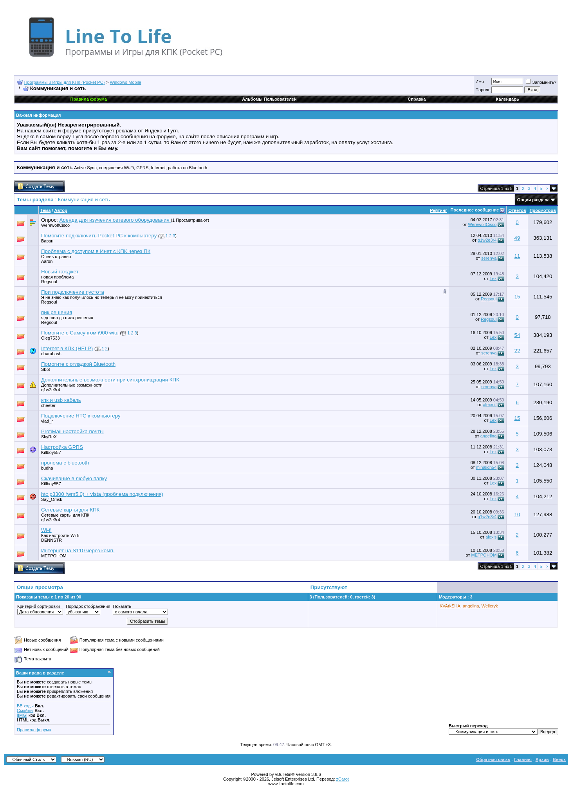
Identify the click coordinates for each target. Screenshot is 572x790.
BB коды (25, 705)
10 (517, 514)
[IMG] (22, 715)
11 (517, 256)
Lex (493, 278)
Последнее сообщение (475, 210)
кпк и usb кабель (61, 400)
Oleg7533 (50, 338)
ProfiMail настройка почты (72, 431)
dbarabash (51, 353)
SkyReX (49, 436)
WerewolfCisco (55, 225)
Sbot (45, 369)
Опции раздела (533, 199)
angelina (488, 436)
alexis (490, 537)
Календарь (507, 99)
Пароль (482, 89)
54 (517, 335)
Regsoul (488, 298)
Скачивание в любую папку (74, 478)
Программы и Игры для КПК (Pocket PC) (64, 82)
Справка (417, 99)
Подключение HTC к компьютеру (81, 416)
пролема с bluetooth (65, 463)
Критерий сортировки (38, 606)
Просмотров (543, 210)
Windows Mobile (125, 82)
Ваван (47, 241)
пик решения (56, 312)
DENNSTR (51, 540)
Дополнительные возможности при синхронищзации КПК (110, 380)
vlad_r (47, 421)
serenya (488, 258)
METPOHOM (54, 555)
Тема (45, 210)
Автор (60, 210)
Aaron (46, 261)
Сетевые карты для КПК (70, 510)
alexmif (489, 404)
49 (517, 238)
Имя (479, 81)
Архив (542, 759)
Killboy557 (51, 452)
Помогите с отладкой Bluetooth (78, 364)
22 (517, 351)
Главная (523, 759)
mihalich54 (486, 467)
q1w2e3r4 (487, 240)
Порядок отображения (88, 606)
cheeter (48, 405)
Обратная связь (493, 759)
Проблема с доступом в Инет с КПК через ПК (95, 251)
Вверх (559, 759)
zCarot (342, 779)
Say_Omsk (51, 499)
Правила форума (34, 729)
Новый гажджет (60, 272)
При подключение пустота (72, 292)
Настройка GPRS (62, 447)
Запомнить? (541, 82)
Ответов (517, 210)
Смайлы (25, 710)
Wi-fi (46, 530)
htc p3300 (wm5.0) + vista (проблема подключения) (102, 494)
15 (517, 297)
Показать (122, 606)
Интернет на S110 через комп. (77, 550)
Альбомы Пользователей (269, 99)
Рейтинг (438, 210)
